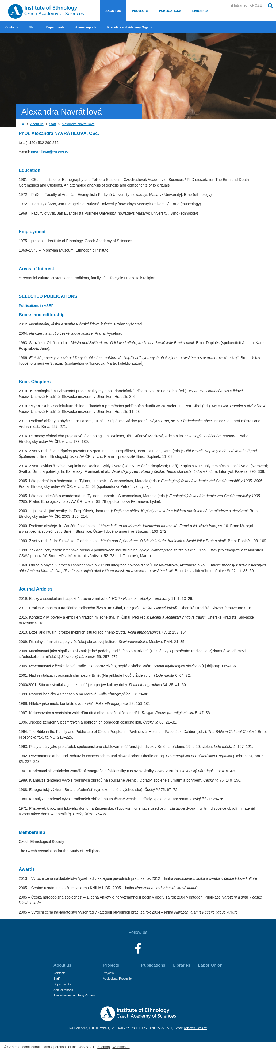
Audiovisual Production (118, 978)
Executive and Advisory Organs (129, 27)
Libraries (200, 10)
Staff (32, 27)
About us (113, 10)
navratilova (40, 152)
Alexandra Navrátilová (78, 124)
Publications (170, 10)
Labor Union (210, 965)
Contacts (11, 27)
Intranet (240, 5)
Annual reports (86, 27)
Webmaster (120, 1047)
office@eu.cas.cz (195, 1028)
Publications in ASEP (36, 305)
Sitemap (103, 1047)
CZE (258, 5)
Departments (55, 27)
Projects (140, 10)
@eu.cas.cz (59, 152)
